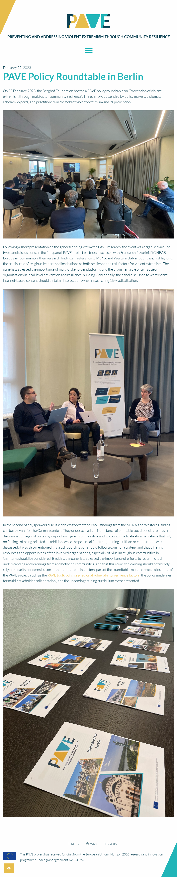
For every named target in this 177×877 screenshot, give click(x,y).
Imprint (73, 843)
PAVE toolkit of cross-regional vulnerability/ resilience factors (93, 575)
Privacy (91, 843)
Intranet (110, 843)
